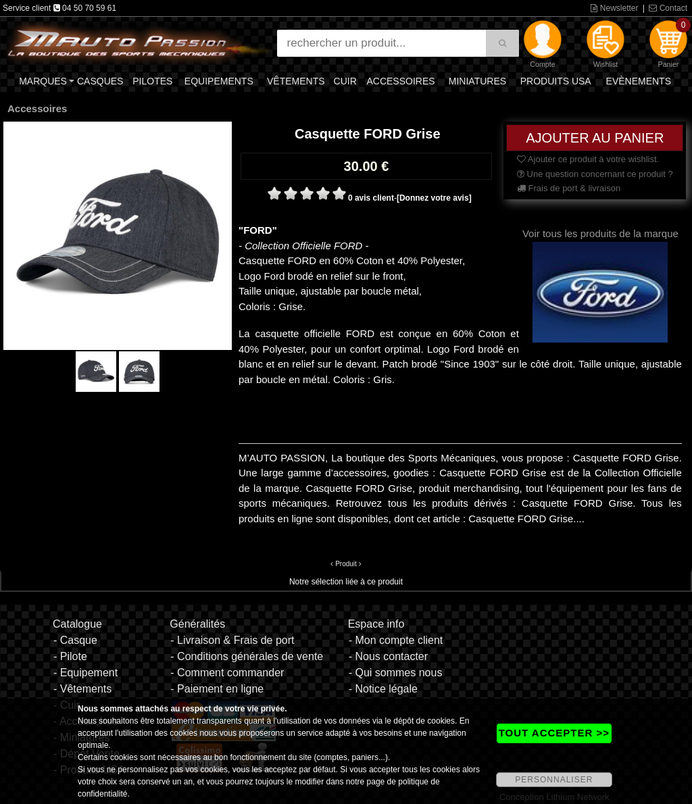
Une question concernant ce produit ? (595, 174)
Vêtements (296, 81)
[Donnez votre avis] (434, 198)
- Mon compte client (396, 640)
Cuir (345, 81)
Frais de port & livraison (568, 188)
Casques (100, 81)
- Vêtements (82, 689)
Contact (668, 8)
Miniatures (477, 81)
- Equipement (85, 672)
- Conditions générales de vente (246, 656)
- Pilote (70, 656)
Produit (346, 564)
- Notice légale (383, 689)
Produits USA (555, 81)
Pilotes (152, 81)
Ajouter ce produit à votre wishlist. (588, 159)
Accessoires (400, 81)
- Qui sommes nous (396, 672)
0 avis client (371, 198)
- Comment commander (227, 672)
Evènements (638, 81)
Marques (43, 81)
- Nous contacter (388, 656)
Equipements (218, 81)
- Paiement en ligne (217, 689)
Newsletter (614, 8)
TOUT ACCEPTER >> (554, 732)
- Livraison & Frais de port (232, 640)
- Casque (75, 640)
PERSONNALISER (554, 779)
